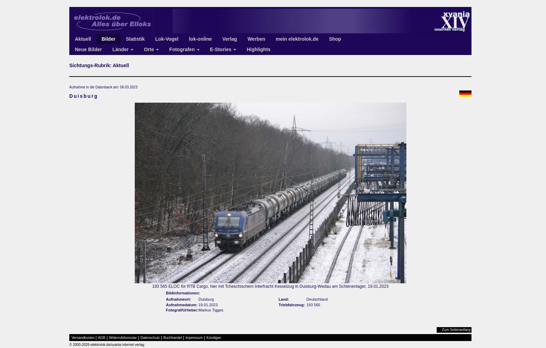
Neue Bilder (88, 49)
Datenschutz (150, 338)
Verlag (230, 39)
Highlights (258, 49)
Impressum (194, 338)
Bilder (109, 39)
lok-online (200, 39)
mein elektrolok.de (297, 39)
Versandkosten (83, 338)
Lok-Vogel (167, 39)
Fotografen (184, 49)
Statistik (135, 39)
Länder (123, 49)
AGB (101, 338)
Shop (335, 39)
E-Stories (223, 49)
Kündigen (213, 338)
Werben (256, 39)
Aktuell (83, 39)
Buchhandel (172, 338)
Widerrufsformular (122, 338)
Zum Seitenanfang (456, 330)
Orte (151, 49)
